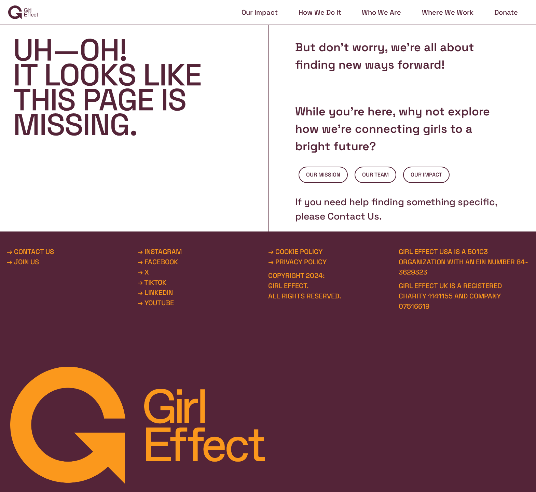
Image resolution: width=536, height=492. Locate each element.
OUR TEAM (375, 174)
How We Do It (320, 12)
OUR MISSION (323, 174)
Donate (506, 12)
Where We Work (447, 12)
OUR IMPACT (426, 174)
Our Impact (260, 12)
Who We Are (381, 12)
